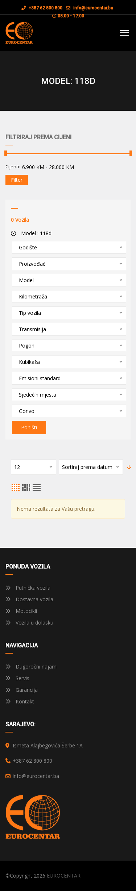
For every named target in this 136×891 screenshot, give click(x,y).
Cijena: (12, 166)
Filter (16, 179)
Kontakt (19, 701)
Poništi (29, 427)
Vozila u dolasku (29, 622)
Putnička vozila (27, 587)
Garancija (21, 689)
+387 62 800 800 (41, 8)
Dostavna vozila (29, 599)
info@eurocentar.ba (93, 8)
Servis (17, 678)
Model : (31, 233)
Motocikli (21, 610)
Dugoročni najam (31, 666)
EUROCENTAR (64, 875)
